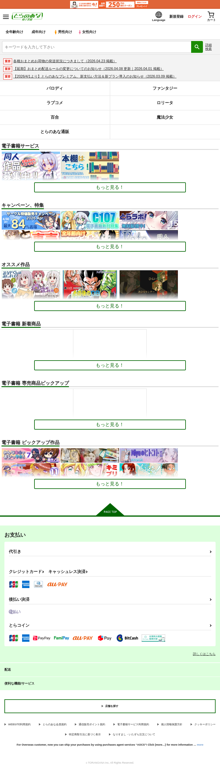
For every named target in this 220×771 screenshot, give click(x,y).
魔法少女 (165, 119)
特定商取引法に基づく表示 (85, 736)
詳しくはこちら (204, 655)
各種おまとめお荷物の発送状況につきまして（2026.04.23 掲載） (65, 63)
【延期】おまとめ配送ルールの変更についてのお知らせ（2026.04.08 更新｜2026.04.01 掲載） (88, 70)
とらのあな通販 (54, 133)
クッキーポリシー (205, 726)
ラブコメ (55, 104)
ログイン (191, 17)
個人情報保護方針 (171, 726)
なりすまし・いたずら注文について (134, 736)
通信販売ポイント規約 (92, 726)
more (200, 746)
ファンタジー (165, 90)
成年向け (39, 34)
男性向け (63, 34)
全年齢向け (14, 34)
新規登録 (170, 17)
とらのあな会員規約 (55, 726)
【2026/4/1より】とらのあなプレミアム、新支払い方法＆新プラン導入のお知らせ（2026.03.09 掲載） (94, 78)
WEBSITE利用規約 (19, 726)
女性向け (88, 34)
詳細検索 (208, 48)
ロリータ (165, 104)
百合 (54, 119)
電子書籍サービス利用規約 (133, 726)
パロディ (55, 90)
